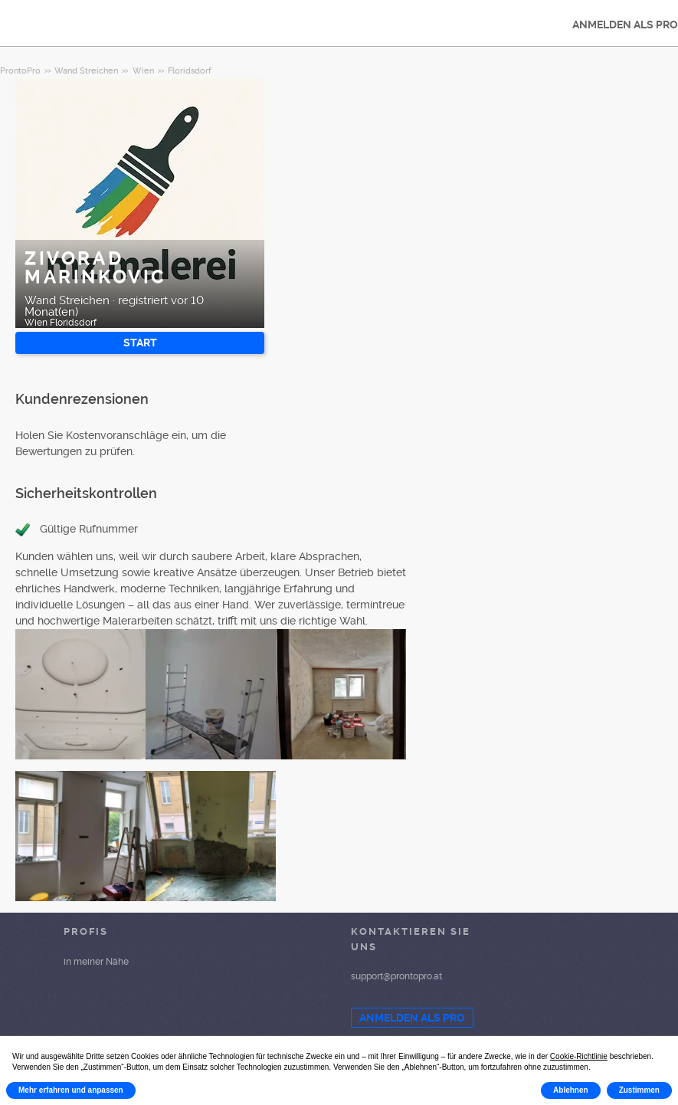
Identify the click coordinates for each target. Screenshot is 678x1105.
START (140, 342)
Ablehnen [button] (570, 1090)
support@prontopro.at (396, 976)
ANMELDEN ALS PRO (412, 1018)
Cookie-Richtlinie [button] (579, 1056)
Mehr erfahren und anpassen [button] (70, 1090)
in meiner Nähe (96, 961)
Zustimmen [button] (639, 1090)
